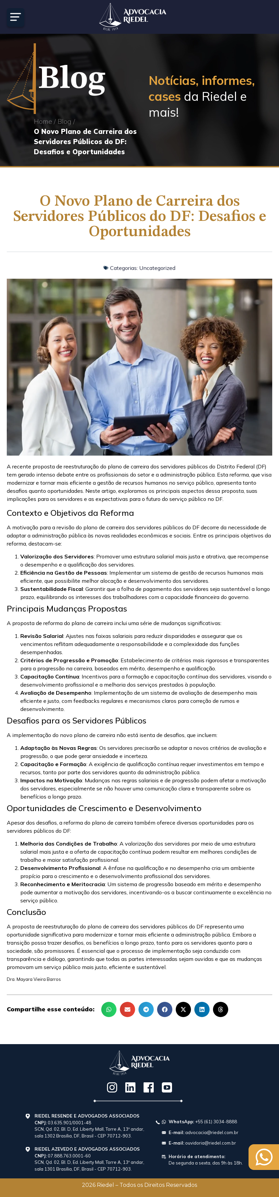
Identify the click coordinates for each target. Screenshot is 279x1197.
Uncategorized (157, 267)
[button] (108, 1009)
